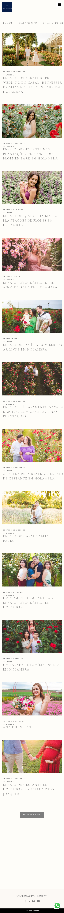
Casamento (28, 23)
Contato (42, 896)
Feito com (32, 911)
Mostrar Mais (32, 815)
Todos (8, 23)
